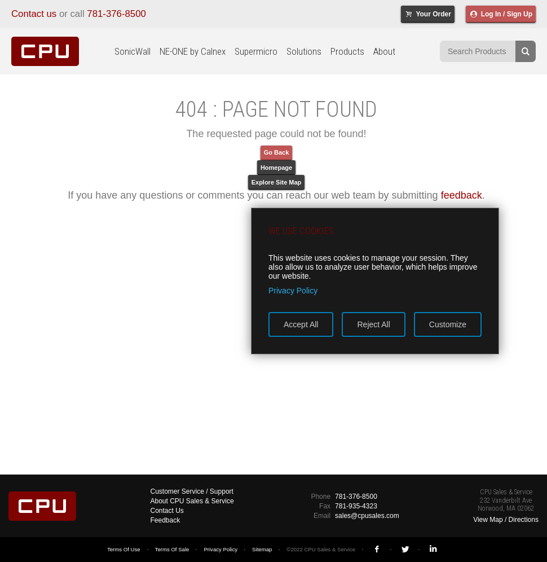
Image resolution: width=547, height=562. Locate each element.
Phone (320, 496)
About (384, 51)
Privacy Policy (220, 549)
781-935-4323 (356, 506)
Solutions (303, 51)
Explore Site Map (277, 182)
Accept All (301, 324)
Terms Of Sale (172, 549)
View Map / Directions (506, 520)
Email (322, 516)
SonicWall (132, 51)
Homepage (276, 167)
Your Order (427, 14)
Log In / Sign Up (500, 14)
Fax (324, 506)
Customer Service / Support (192, 491)
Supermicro (256, 51)
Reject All (373, 324)
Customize (447, 324)
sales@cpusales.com (367, 516)
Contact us (33, 13)
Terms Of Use (123, 549)
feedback (461, 195)
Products (347, 51)
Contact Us (167, 511)
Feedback (165, 520)
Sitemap (262, 549)
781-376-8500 (116, 13)
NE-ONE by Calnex (193, 51)
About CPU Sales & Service (192, 501)
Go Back (276, 152)
